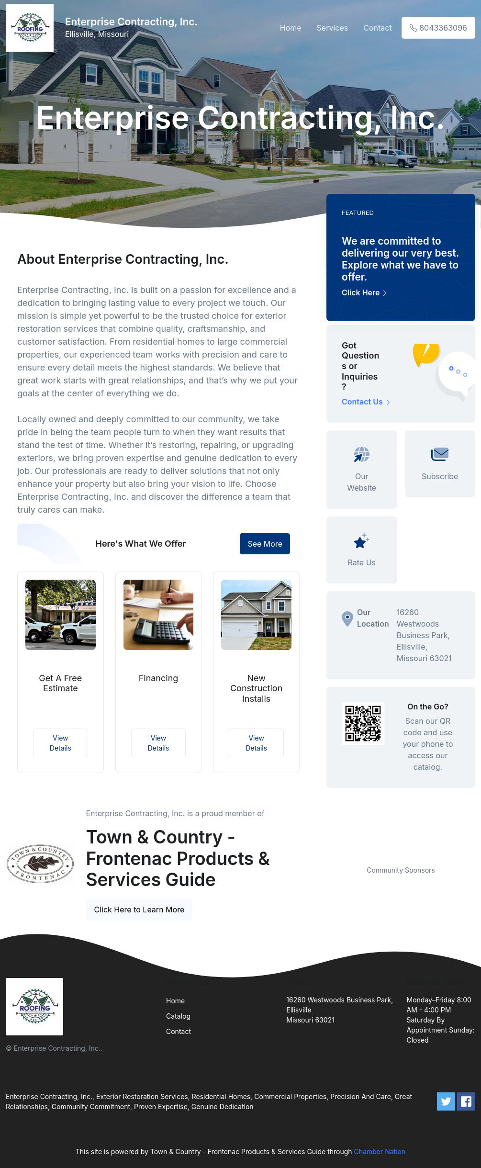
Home (291, 28)
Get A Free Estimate (60, 683)
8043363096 (438, 28)
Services (332, 28)
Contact (377, 28)
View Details (60, 743)
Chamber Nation (380, 1151)
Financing (159, 678)
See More (264, 544)
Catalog (178, 1016)
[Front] (31, 28)
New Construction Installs (256, 688)
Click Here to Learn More (139, 909)
